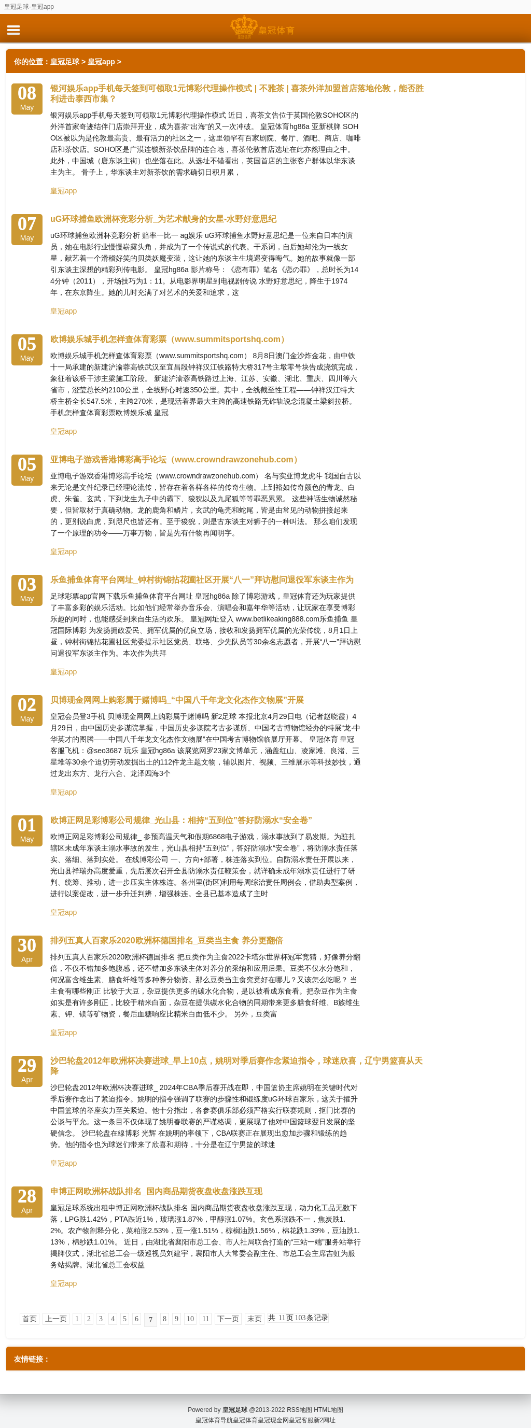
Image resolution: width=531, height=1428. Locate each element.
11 (205, 1319)
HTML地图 (328, 1402)
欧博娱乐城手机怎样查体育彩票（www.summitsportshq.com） (169, 339)
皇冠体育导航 (214, 1412)
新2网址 (325, 1412)
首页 (29, 1319)
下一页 (228, 1319)
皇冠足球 (64, 62)
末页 (254, 1319)
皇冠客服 (301, 1412)
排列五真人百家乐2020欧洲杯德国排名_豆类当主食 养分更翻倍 (166, 940)
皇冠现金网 (273, 1412)
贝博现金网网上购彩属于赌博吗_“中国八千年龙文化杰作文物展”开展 (177, 700)
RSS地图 (299, 1402)
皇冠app (101, 62)
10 (190, 1319)
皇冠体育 (245, 1412)
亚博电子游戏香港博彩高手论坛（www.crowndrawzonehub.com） (176, 459)
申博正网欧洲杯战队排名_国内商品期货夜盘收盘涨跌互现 (156, 1191)
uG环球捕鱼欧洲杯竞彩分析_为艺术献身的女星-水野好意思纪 (163, 219)
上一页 (56, 1319)
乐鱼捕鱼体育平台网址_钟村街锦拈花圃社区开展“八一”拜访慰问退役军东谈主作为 (202, 579)
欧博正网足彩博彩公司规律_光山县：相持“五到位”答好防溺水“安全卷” (181, 820)
